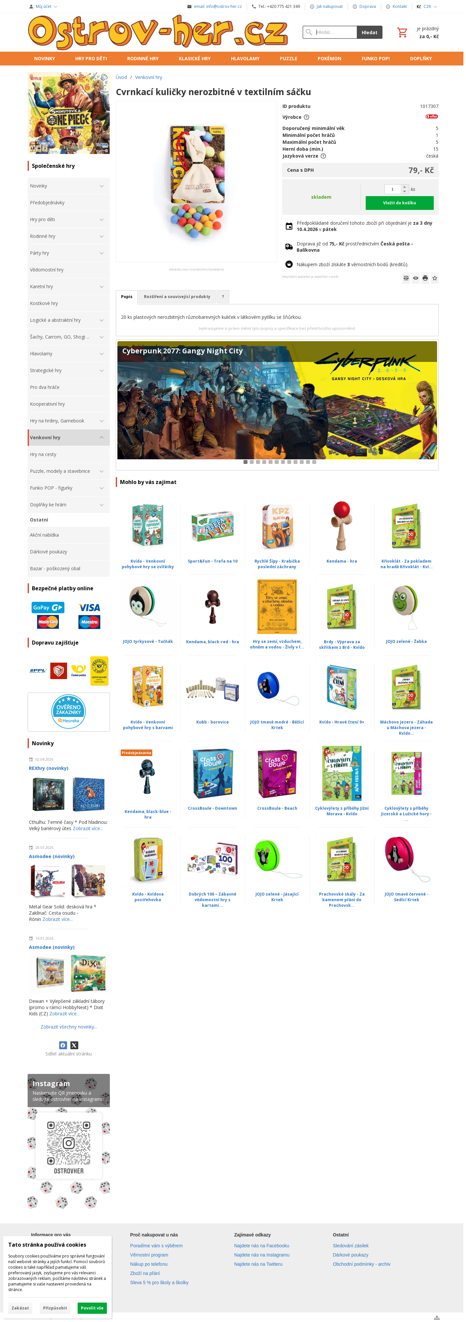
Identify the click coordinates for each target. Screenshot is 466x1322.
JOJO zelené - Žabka (406, 641)
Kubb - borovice (212, 722)
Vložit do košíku (399, 203)
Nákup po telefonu (149, 1264)
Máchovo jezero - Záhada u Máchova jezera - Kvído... (406, 727)
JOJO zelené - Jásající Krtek (277, 897)
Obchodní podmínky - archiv (361, 1264)
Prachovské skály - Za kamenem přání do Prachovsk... (342, 899)
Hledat (370, 32)
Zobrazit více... (88, 828)
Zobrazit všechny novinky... (68, 1027)
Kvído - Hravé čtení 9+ (341, 722)
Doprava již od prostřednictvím (355, 247)
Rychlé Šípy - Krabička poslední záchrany (277, 564)
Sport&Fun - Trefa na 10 (212, 561)
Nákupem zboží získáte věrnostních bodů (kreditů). (352, 264)
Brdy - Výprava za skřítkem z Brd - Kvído (342, 644)
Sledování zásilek (351, 1245)
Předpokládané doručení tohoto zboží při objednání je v (364, 226)
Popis (127, 296)
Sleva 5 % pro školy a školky (159, 1282)
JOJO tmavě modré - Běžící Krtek (277, 724)
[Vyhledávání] (329, 32)
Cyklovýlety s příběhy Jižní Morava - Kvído (342, 811)
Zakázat (20, 1308)
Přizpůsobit (55, 1308)
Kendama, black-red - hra (212, 642)
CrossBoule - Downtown (212, 808)
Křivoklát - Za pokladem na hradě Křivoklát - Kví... (406, 564)
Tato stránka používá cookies (47, 1244)
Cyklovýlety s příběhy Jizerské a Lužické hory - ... (406, 813)
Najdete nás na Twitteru (258, 1264)
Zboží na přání (145, 1273)
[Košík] (417, 32)
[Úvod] (158, 32)
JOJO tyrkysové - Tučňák (148, 641)
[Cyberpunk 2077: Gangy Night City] (277, 405)
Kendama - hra (342, 561)
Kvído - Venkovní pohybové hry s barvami (148, 724)
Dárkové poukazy (350, 1255)
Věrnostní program (149, 1255)
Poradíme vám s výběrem (156, 1245)
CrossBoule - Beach (277, 808)
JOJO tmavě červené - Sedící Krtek (407, 897)
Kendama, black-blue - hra (148, 814)
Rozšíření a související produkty (177, 296)
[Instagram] (69, 1143)
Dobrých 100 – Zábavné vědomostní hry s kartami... (212, 899)
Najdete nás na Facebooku (261, 1245)
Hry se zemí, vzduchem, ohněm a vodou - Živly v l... (277, 644)
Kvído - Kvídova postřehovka (148, 897)
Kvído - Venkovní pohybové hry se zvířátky (148, 564)
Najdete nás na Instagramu (261, 1255)
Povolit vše (92, 1308)
